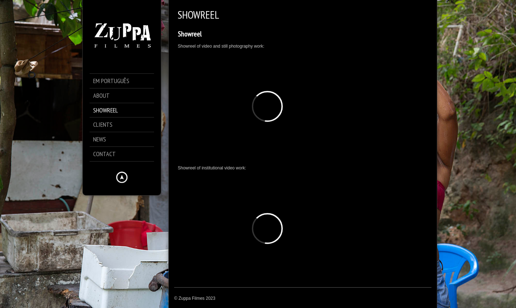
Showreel (189, 34)
